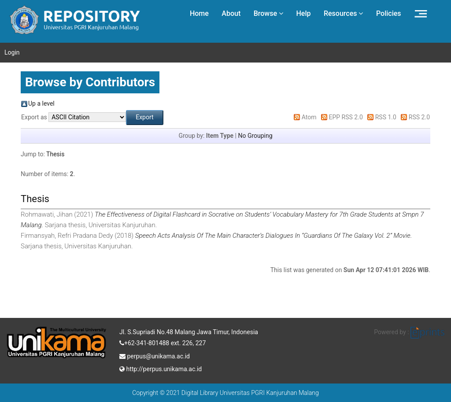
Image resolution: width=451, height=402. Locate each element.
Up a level (41, 103)
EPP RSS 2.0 (346, 117)
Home (199, 13)
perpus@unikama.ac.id (154, 355)
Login (12, 52)
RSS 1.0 (385, 117)
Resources (343, 13)
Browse (268, 13)
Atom (309, 117)
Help (303, 13)
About (231, 13)
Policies (388, 13)
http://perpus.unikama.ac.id (160, 368)
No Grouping (255, 135)
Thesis (55, 154)
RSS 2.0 (419, 117)
